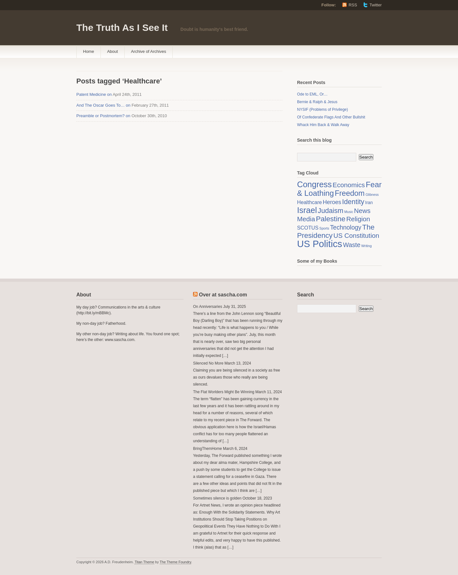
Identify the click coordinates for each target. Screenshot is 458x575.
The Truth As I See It (122, 27)
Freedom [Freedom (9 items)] (349, 193)
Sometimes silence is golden (217, 498)
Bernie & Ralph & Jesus (317, 102)
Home (88, 51)
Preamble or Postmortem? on (103, 115)
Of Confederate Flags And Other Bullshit (331, 117)
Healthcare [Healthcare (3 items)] (309, 202)
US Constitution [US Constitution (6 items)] (356, 235)
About (112, 51)
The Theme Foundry (175, 562)
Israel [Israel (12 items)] (307, 210)
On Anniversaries (207, 306)
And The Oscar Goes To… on (103, 105)
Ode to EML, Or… (312, 94)
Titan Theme (144, 562)
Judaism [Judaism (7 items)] (331, 211)
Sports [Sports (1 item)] (324, 228)
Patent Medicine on (94, 94)
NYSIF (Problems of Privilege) (322, 109)
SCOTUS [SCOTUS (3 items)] (307, 228)
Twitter (376, 5)
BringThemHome (207, 448)
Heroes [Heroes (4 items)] (332, 202)
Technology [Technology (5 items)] (345, 227)
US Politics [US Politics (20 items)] (319, 243)
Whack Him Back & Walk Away (323, 125)
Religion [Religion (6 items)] (358, 219)
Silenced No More (208, 363)
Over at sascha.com (223, 294)
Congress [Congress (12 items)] (314, 184)
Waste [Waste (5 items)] (351, 244)
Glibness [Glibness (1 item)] (371, 194)
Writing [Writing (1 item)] (366, 246)
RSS (353, 5)
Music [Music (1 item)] (348, 212)
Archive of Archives (148, 51)
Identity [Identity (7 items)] (353, 202)
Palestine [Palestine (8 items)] (330, 219)
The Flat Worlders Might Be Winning (223, 392)
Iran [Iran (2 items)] (369, 202)
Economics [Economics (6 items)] (349, 184)
